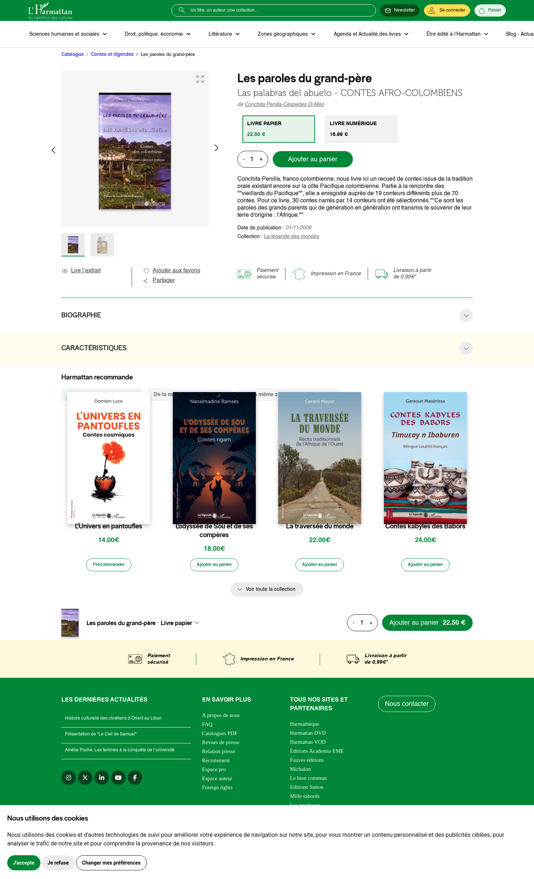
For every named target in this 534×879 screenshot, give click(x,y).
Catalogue (72, 55)
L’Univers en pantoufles (108, 527)
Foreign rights (217, 790)
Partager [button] (159, 282)
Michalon (300, 771)
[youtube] (118, 780)
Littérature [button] (215, 34)
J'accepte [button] (24, 863)
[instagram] (68, 780)
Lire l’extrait (81, 272)
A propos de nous (221, 718)
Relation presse (218, 754)
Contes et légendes (112, 55)
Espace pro (214, 772)
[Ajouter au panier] (214, 566)
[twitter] (85, 780)
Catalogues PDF (219, 736)
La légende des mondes (291, 237)
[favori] (145, 513)
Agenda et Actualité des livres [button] (358, 34)
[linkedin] (102, 780)
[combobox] (182, 625)
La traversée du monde (320, 527)
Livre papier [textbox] (176, 625)
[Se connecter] (447, 10)
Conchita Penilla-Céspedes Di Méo (284, 105)
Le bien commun (308, 780)
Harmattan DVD (308, 735)
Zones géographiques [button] (276, 34)
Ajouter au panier (312, 160)
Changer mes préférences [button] (111, 863)
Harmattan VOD (308, 744)
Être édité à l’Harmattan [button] (442, 34)
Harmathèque (304, 726)
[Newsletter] (400, 10)
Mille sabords (305, 798)
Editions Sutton (307, 789)
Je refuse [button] (58, 863)
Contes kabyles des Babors (425, 527)
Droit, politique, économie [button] (151, 34)
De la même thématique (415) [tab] (190, 395)
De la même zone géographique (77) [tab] (289, 395)
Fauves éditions (307, 762)
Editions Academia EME (317, 753)
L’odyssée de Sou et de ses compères (214, 531)
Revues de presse (220, 745)
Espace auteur (217, 781)
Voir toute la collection (271, 591)
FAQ (207, 727)
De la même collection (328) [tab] (101, 395)
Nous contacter (407, 706)
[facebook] (135, 780)
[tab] (279, 130)
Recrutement (216, 763)
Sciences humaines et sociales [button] (64, 34)
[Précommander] (109, 566)
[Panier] (490, 10)
